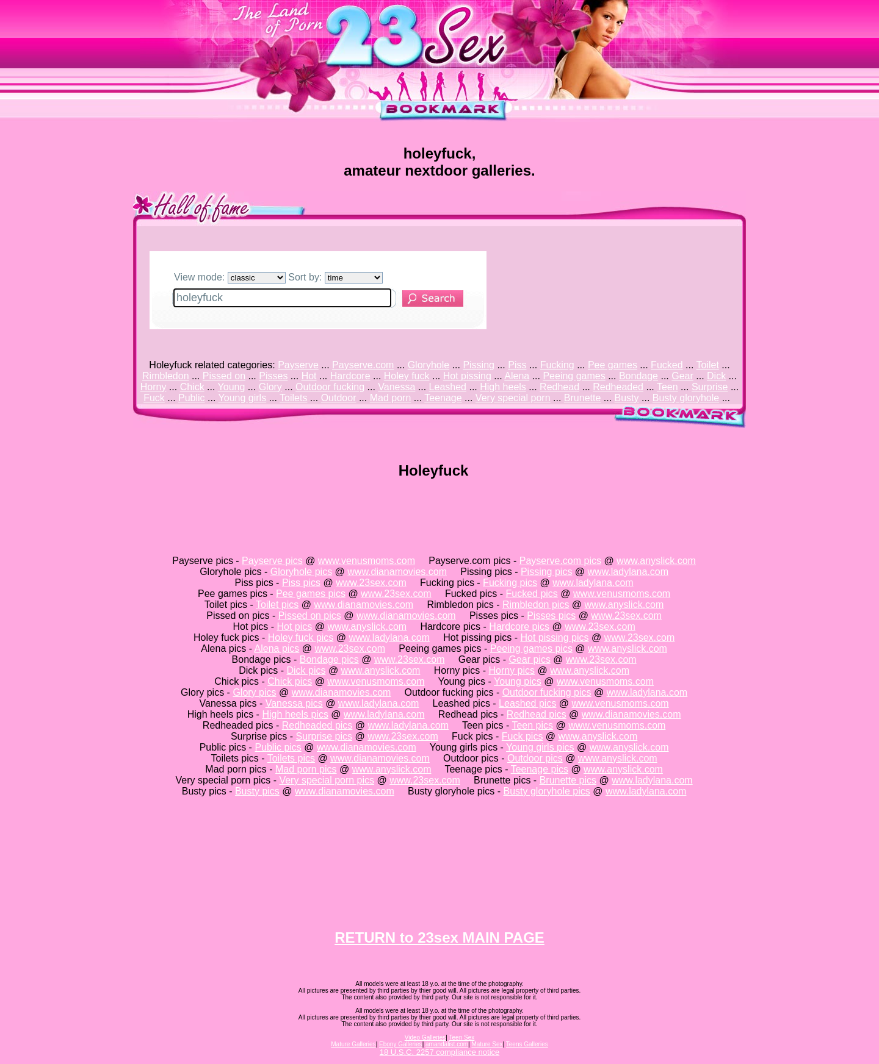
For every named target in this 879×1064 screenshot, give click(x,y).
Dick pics (305, 670)
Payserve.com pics (560, 560)
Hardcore (350, 376)
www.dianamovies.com (397, 571)
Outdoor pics (535, 758)
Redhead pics (536, 714)
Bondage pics (329, 659)
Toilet (707, 365)
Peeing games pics (531, 648)
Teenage (442, 398)
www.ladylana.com (628, 571)
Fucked (666, 365)
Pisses (273, 376)
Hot (309, 376)
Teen (667, 387)
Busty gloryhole (686, 398)
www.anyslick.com (656, 560)
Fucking (557, 365)
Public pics (278, 747)
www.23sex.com (371, 582)
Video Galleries (425, 1037)
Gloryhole (428, 365)
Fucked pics (532, 593)
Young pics (517, 681)
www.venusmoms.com (366, 560)
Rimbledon (165, 376)
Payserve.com (363, 365)
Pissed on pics (309, 615)
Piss (517, 365)
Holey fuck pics (301, 637)
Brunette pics (568, 780)
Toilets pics (291, 758)
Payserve (298, 365)
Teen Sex (462, 1037)
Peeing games (574, 376)
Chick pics (289, 681)
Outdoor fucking (329, 387)
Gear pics (529, 659)
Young (231, 387)
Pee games (612, 365)
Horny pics (511, 670)
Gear (682, 376)
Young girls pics (540, 747)
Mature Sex (486, 1044)
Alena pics (277, 648)
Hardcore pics (519, 626)
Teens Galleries (527, 1044)
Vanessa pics (294, 703)
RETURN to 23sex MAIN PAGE (439, 937)
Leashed (447, 387)
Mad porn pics (306, 769)
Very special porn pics (326, 780)
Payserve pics (272, 560)
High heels (503, 387)
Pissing (478, 365)
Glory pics (254, 692)
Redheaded (618, 387)
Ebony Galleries (400, 1044)
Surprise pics (324, 736)
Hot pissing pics (554, 637)
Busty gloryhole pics (546, 791)
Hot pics (294, 626)
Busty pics (257, 791)
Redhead (559, 387)
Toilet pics (277, 604)
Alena (516, 376)
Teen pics (532, 725)
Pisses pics (551, 615)
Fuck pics (522, 736)
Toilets (293, 398)
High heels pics (295, 714)
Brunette (582, 398)
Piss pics (301, 582)
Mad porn (390, 398)
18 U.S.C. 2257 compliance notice (440, 1052)
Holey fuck (407, 376)
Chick (192, 387)
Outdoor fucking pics (546, 692)
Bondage (638, 376)
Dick (716, 376)
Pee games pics (310, 593)
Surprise (710, 387)
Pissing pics (546, 571)
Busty (627, 398)
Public (191, 398)
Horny (153, 387)
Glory (270, 387)
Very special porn (513, 398)
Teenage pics (539, 769)
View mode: (230, 277)
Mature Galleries (353, 1044)
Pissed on (224, 376)
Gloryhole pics (301, 571)
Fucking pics (510, 582)
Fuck (154, 398)
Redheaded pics (317, 725)
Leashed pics (527, 703)
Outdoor (338, 398)
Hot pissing (467, 376)
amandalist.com (446, 1044)
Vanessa (396, 387)
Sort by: (335, 277)
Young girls (243, 398)
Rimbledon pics (535, 604)
